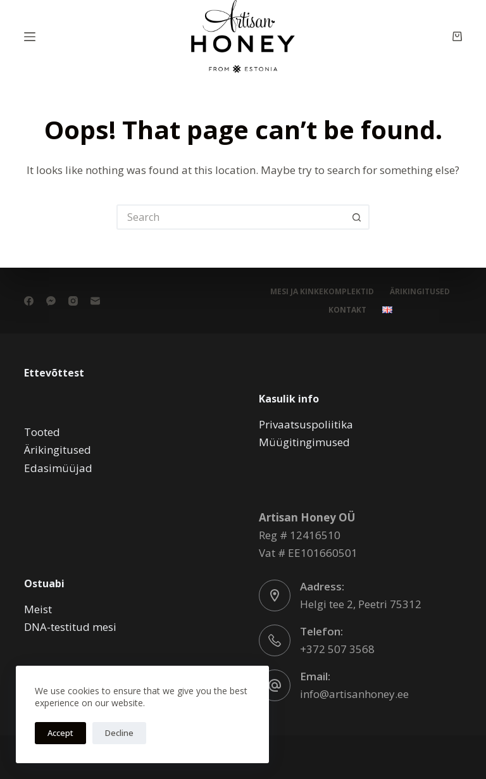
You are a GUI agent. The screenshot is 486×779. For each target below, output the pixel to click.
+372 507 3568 (337, 649)
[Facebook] (29, 301)
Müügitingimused (304, 442)
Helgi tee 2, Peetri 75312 (360, 604)
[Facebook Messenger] (51, 301)
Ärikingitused (420, 292)
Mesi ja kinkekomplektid (322, 292)
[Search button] (357, 217)
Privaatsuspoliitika (306, 424)
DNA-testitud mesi (70, 627)
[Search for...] (230, 217)
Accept (60, 732)
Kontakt (347, 310)
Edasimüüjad (58, 468)
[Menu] (29, 36)
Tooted (42, 432)
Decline (119, 732)
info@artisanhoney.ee (354, 694)
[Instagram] (73, 301)
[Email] (95, 301)
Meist (38, 609)
